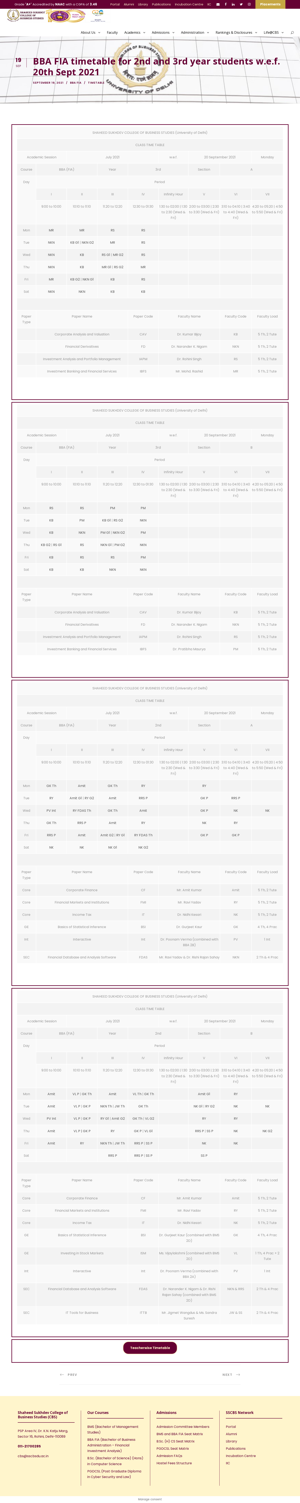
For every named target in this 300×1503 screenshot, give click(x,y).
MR (51, 230)
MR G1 (106, 267)
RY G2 (89, 798)
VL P (76, 1094)
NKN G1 (88, 279)
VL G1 (148, 1131)
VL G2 (149, 1118)
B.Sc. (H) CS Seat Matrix (175, 1441)
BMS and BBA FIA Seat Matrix (179, 1434)
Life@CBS (271, 32)
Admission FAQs (169, 1455)
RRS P (143, 798)
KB (82, 254)
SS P (210, 1131)
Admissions (161, 32)
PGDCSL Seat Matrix (172, 1448)
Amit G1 (76, 798)
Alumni (129, 4)
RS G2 (118, 267)
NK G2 (143, 847)
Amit (82, 785)
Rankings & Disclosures (234, 32)
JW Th (120, 1106)
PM (112, 508)
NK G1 (112, 847)
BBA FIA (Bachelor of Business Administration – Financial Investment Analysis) (111, 1445)
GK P (204, 798)
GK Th (51, 785)
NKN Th (106, 1106)
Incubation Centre (189, 4)
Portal (115, 4)
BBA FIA (75, 83)
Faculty (112, 32)
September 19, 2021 (48, 83)
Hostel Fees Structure (174, 1463)
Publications (161, 4)
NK (236, 810)
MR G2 (118, 254)
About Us (88, 32)
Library (143, 4)
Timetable (96, 83)
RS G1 (106, 254)
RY (143, 785)
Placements (270, 4)
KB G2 (75, 279)
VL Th (137, 1094)
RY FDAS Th (82, 810)
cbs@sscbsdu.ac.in (33, 1456)
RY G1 (120, 835)
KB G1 (74, 242)
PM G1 (105, 532)
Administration (192, 32)
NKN (51, 242)
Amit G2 (107, 835)
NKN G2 (88, 242)
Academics (132, 32)
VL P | (78, 1131)
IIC (209, 4)
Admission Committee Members (182, 1426)
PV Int (51, 810)
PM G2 (119, 544)
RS (113, 230)
